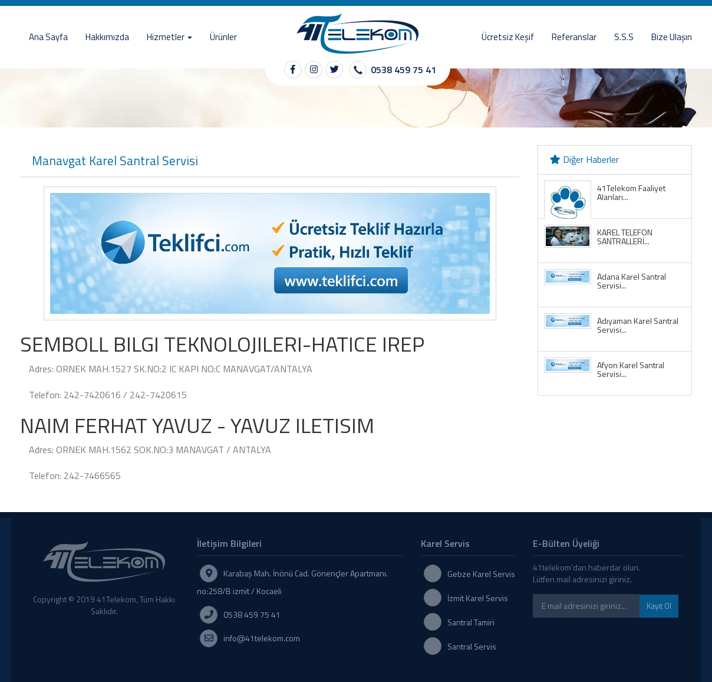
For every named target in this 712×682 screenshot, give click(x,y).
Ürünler (223, 37)
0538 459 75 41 (403, 70)
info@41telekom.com (261, 638)
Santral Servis (471, 646)
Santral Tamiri (471, 622)
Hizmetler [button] (169, 37)
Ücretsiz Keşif (508, 37)
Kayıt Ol (659, 606)
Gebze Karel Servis (481, 574)
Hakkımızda (107, 37)
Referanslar (574, 37)
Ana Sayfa (48, 37)
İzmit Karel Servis (477, 598)
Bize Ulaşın (671, 37)
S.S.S (624, 37)
